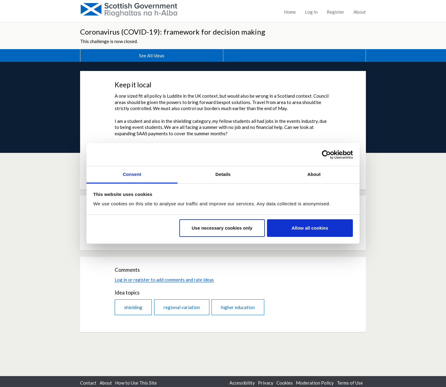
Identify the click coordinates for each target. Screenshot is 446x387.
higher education (238, 307)
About (359, 12)
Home (290, 12)
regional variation (182, 307)
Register (335, 12)
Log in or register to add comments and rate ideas (164, 279)
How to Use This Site (136, 382)
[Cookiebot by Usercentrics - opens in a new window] (326, 154)
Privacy (265, 382)
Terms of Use (350, 382)
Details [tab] (223, 174)
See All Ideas (151, 55)
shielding (133, 307)
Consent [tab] (132, 174)
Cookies (284, 382)
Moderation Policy (315, 382)
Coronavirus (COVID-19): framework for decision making (172, 31)
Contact (88, 382)
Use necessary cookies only (222, 228)
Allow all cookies (310, 228)
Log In (311, 12)
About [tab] (314, 174)
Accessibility (242, 382)
